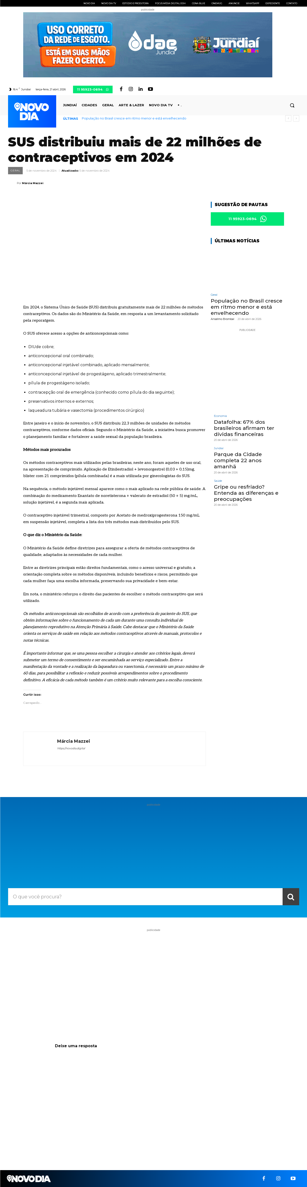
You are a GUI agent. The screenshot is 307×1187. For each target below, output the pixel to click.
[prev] (288, 118)
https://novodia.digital (71, 748)
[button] (292, 105)
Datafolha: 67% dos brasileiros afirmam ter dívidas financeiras (244, 428)
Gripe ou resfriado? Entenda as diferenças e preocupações (246, 493)
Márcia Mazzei (32, 183)
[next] (296, 118)
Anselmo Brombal (222, 319)
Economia (220, 416)
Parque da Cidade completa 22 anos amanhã (238, 460)
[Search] (291, 896)
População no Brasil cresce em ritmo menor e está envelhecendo (134, 118)
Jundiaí (218, 448)
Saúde (218, 481)
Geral (15, 170)
